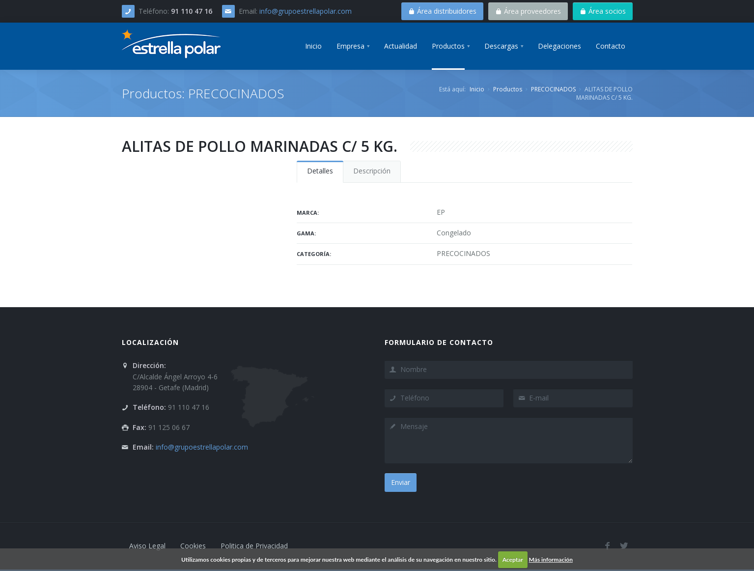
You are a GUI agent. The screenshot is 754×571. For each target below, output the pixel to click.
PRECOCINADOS (553, 89)
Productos (507, 89)
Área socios (603, 11)
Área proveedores (528, 11)
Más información (551, 559)
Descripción (372, 170)
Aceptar (513, 559)
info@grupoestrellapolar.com (305, 11)
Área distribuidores (442, 11)
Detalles (320, 170)
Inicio (477, 89)
